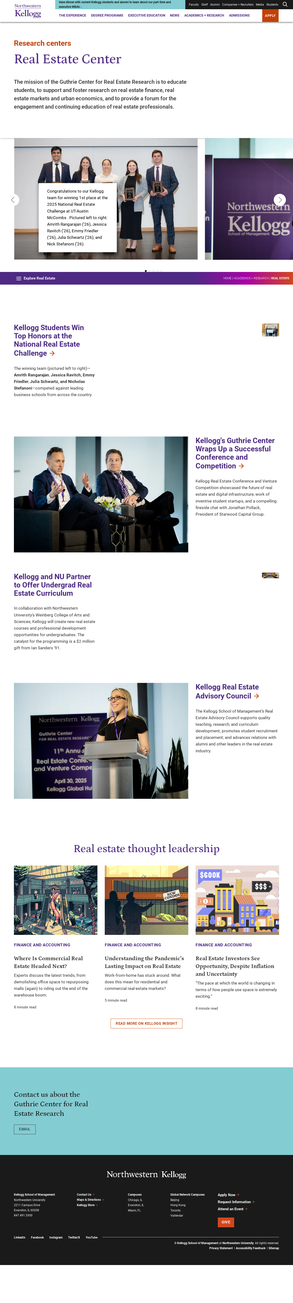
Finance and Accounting (42, 982)
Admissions (239, 15)
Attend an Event (233, 1247)
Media (260, 4)
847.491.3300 (23, 1253)
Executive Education (146, 15)
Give (226, 1260)
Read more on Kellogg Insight (146, 1061)
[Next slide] (279, 200)
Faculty (194, 4)
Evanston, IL (136, 1243)
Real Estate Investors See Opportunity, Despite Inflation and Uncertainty (235, 1004)
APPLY (270, 16)
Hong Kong (178, 1243)
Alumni (215, 4)
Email (25, 1167)
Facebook (37, 1275)
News (174, 15)
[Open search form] (285, 4)
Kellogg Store (87, 1243)
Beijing (174, 1237)
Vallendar (176, 1253)
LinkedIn (19, 1275)
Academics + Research (204, 15)
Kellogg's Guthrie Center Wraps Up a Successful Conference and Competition (235, 491)
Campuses (135, 1232)
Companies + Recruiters (237, 4)
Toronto (175, 1248)
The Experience (72, 15)
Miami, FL (134, 1248)
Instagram (56, 1275)
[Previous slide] (12, 200)
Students (272, 4)
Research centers (42, 43)
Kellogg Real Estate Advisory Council (228, 729)
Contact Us (86, 1232)
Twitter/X (74, 1275)
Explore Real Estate (35, 278)
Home (227, 278)
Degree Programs (107, 15)
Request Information (236, 1240)
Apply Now (229, 1232)
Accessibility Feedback (250, 1286)
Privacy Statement (221, 1286)
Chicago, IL (135, 1237)
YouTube (91, 1275)
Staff (204, 4)
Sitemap (274, 1286)
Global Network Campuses (187, 1232)
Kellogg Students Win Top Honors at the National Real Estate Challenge (49, 340)
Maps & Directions (90, 1237)
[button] (146, 271)
